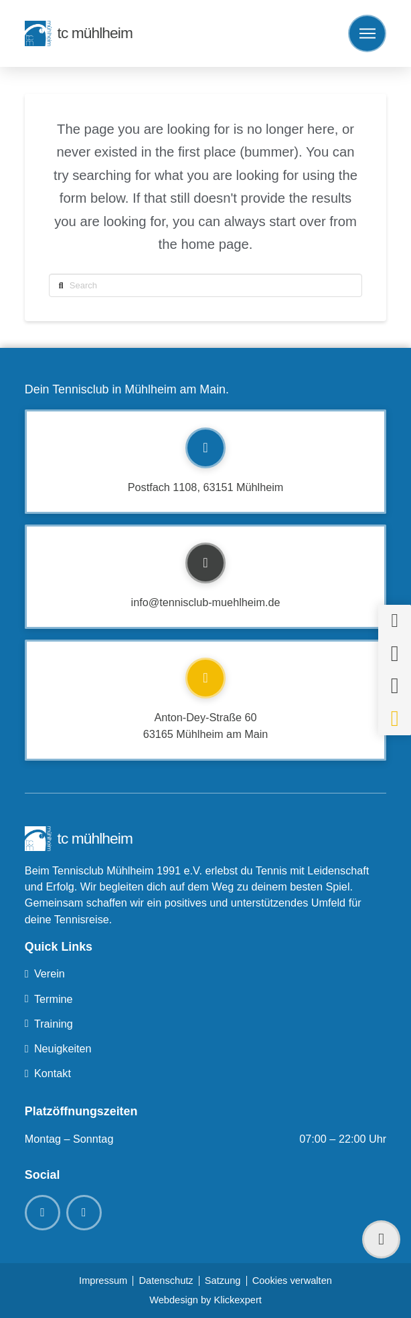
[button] (367, 34)
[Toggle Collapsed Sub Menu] (205, 974)
